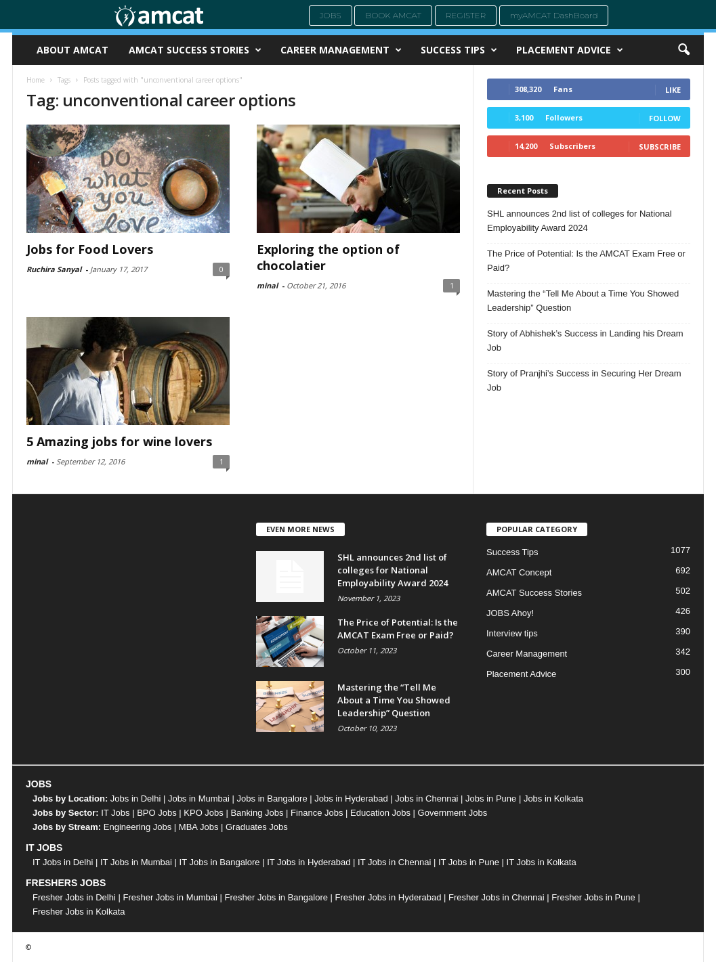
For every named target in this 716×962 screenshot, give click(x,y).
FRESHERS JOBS (66, 882)
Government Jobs (453, 813)
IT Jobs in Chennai (394, 862)
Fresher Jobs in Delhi (74, 897)
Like (673, 90)
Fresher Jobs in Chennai (496, 897)
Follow (665, 118)
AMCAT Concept (518, 572)
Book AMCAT (393, 15)
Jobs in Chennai (426, 798)
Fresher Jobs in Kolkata (79, 911)
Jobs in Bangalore (272, 798)
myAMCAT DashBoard (554, 15)
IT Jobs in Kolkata (541, 862)
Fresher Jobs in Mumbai (170, 897)
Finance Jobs (317, 813)
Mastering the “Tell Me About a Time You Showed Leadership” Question (583, 300)
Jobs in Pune (490, 798)
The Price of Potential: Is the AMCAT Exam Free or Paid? (586, 260)
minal (267, 285)
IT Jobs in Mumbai (136, 862)
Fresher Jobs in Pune (593, 897)
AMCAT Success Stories (195, 50)
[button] (683, 50)
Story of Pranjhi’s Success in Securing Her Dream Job (584, 380)
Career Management (341, 50)
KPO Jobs (204, 813)
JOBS (38, 784)
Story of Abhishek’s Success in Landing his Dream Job (585, 340)
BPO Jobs (157, 813)
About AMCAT (72, 49)
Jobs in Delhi (135, 798)
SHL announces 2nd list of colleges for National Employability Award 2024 (579, 221)
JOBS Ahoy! (510, 613)
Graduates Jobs (257, 827)
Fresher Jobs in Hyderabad (388, 897)
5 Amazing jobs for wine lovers (119, 441)
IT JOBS (44, 847)
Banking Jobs (256, 813)
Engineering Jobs (137, 827)
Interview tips (512, 633)
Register (466, 15)
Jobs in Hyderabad (350, 798)
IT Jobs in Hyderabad (308, 862)
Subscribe (660, 146)
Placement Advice (569, 50)
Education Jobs (380, 813)
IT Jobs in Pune (468, 862)
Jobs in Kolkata (553, 798)
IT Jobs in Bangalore (220, 862)
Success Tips (459, 50)
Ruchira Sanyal (53, 269)
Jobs (330, 15)
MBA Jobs (199, 827)
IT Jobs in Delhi (63, 862)
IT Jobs (115, 813)
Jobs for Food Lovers (89, 249)
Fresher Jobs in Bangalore (276, 897)
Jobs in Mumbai (199, 798)
